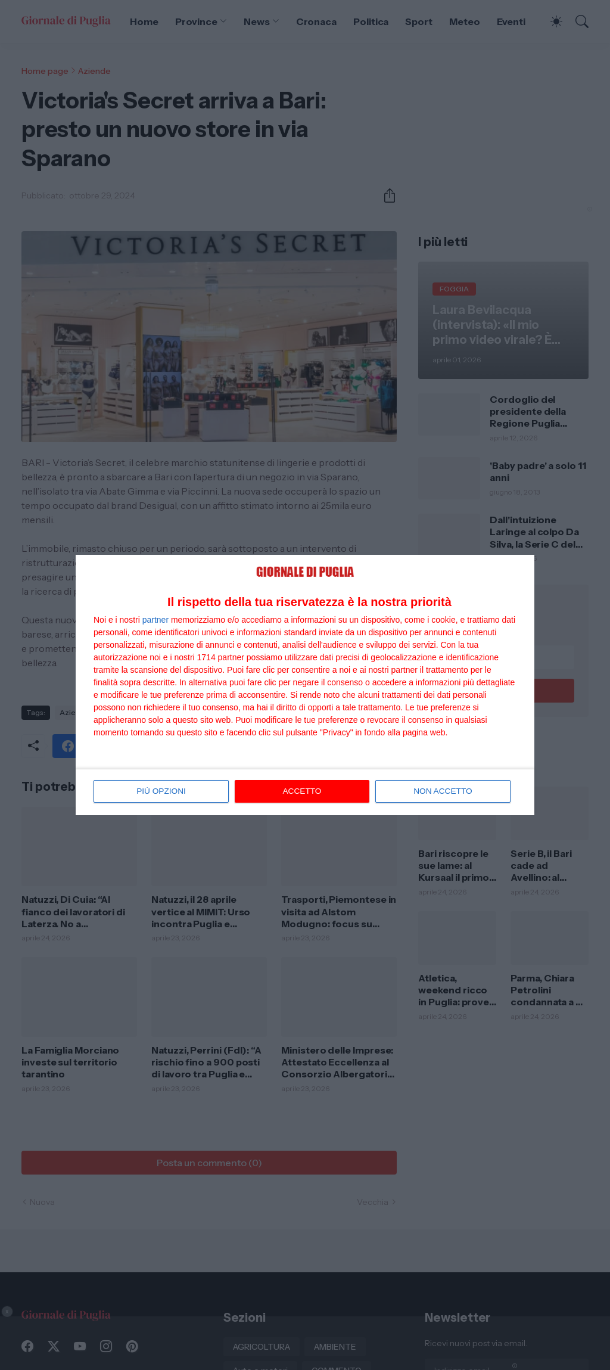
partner (155, 620)
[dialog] (305, 685)
